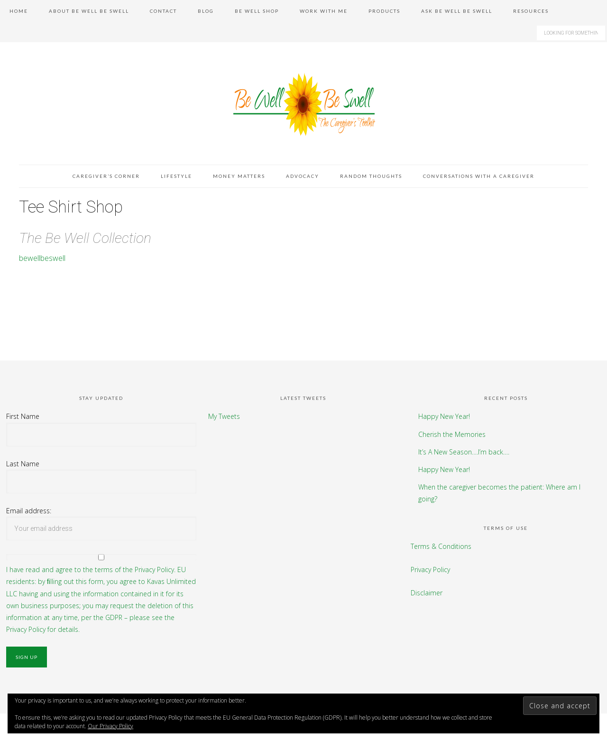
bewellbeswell (42, 258)
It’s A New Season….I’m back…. (463, 451)
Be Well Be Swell (303, 103)
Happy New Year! (444, 416)
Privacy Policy (430, 569)
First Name (22, 416)
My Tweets (224, 416)
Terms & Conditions (441, 546)
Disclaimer (426, 592)
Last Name (22, 463)
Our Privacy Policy (110, 726)
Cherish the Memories (452, 434)
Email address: (28, 510)
